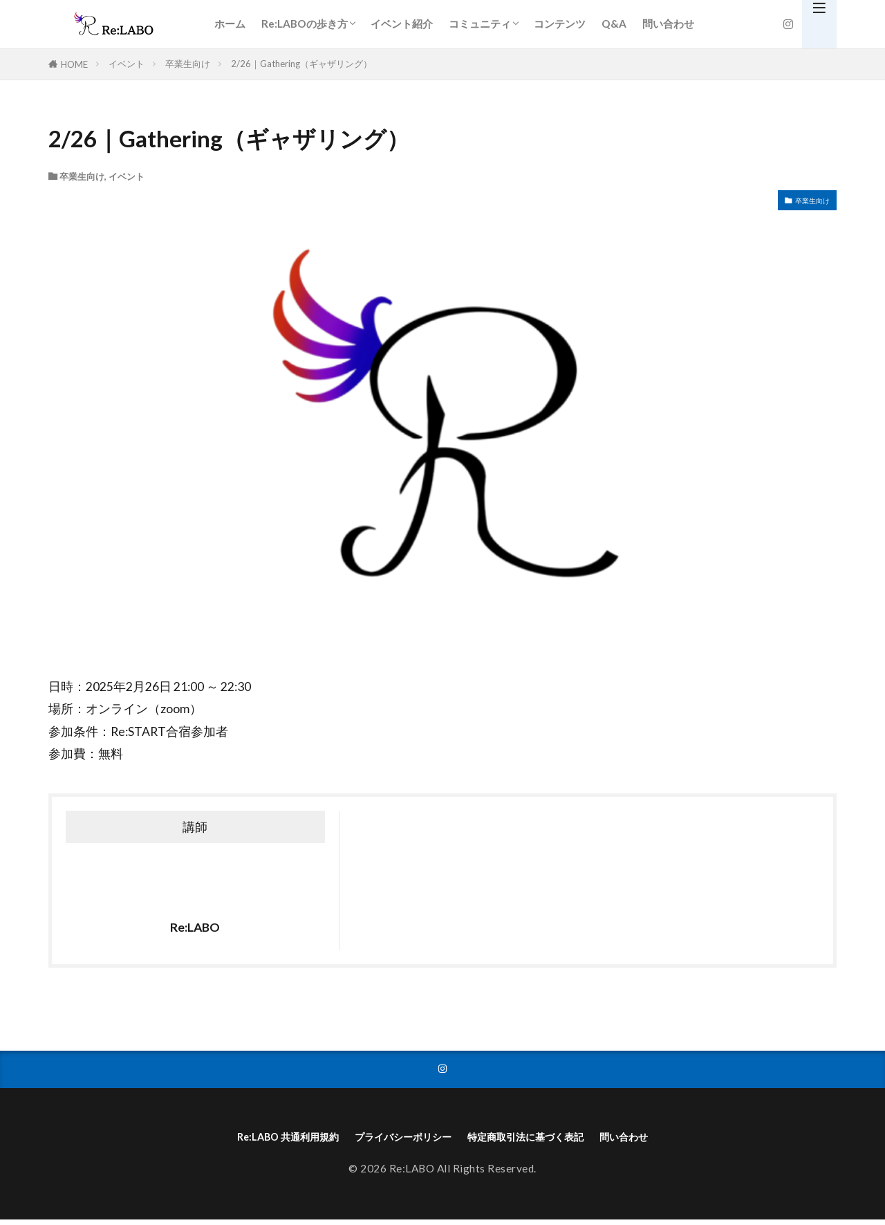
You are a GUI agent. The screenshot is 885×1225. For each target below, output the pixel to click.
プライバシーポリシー (392, 1140)
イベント (127, 63)
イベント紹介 (402, 23)
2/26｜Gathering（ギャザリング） (301, 63)
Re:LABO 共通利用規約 (250, 1140)
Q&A (614, 23)
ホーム (229, 23)
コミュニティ (480, 23)
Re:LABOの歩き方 (304, 23)
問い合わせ (668, 23)
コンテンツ (560, 23)
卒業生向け (187, 63)
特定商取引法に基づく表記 (545, 1140)
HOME (74, 64)
